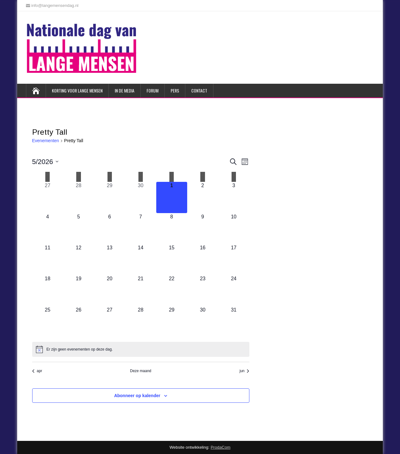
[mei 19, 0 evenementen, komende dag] (78, 290)
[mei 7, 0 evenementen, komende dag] (140, 228)
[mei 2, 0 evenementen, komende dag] (202, 197)
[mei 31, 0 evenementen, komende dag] (233, 321)
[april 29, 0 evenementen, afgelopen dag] (109, 197)
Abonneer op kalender (137, 395)
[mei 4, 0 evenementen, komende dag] (47, 228)
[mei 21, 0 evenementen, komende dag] (140, 290)
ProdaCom (221, 447)
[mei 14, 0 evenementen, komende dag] (140, 259)
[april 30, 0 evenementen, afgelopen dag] (140, 197)
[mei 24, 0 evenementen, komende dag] (233, 290)
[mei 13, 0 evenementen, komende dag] (109, 259)
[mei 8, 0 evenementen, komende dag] (171, 228)
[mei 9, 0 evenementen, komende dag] (202, 228)
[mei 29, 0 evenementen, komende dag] (171, 321)
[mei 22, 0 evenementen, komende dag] (171, 290)
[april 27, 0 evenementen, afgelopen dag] (47, 197)
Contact (199, 90)
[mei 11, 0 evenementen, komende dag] (47, 259)
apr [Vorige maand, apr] (37, 371)
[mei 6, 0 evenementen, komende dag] (109, 228)
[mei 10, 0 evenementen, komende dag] (233, 228)
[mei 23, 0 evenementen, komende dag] (202, 290)
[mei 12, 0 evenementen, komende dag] (78, 259)
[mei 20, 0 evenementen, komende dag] (109, 290)
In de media (124, 90)
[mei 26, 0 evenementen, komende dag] (78, 321)
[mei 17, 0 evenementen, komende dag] (233, 259)
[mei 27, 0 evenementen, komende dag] (109, 321)
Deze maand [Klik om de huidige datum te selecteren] (140, 371)
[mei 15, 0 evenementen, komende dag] (171, 259)
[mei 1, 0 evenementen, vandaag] (171, 197)
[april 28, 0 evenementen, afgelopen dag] (78, 197)
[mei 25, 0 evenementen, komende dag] (47, 321)
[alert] (140, 349)
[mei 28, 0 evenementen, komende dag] (140, 321)
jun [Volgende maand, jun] (244, 371)
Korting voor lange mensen (77, 90)
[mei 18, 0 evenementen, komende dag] (47, 290)
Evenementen (45, 140)
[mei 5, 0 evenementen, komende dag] (78, 228)
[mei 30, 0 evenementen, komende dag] (202, 321)
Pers (175, 90)
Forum (152, 90)
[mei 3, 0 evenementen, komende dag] (233, 197)
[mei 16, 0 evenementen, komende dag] (202, 259)
